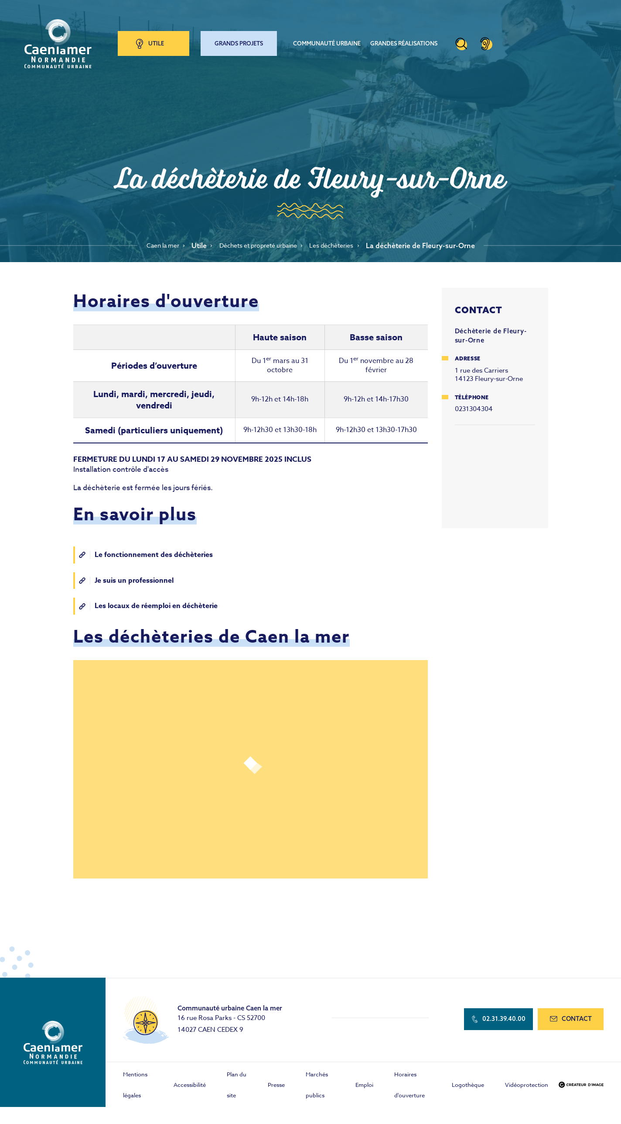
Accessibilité (190, 1087)
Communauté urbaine (333, 41)
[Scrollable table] (250, 389)
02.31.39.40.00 (495, 1022)
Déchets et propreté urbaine (258, 245)
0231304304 (474, 409)
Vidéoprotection (526, 1087)
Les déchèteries (341, 245)
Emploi (364, 1087)
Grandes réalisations (410, 41)
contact (569, 1022)
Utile (162, 41)
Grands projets (245, 41)
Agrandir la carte (495, 474)
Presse (276, 1087)
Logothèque (468, 1087)
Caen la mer (152, 245)
